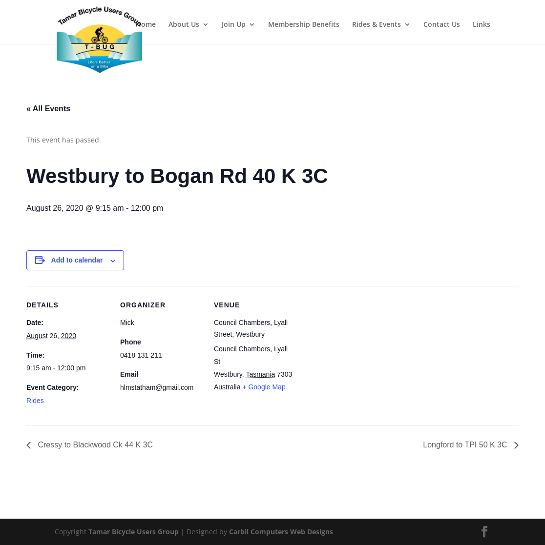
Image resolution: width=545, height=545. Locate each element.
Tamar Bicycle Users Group (133, 531)
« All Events (48, 108)
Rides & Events (376, 25)
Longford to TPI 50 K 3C (466, 445)
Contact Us (441, 25)
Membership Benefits (303, 25)
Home (146, 25)
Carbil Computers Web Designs (281, 531)
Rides (35, 400)
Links (481, 25)
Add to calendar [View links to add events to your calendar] (77, 260)
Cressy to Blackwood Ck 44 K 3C (94, 445)
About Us (183, 25)
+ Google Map (263, 387)
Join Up (234, 25)
